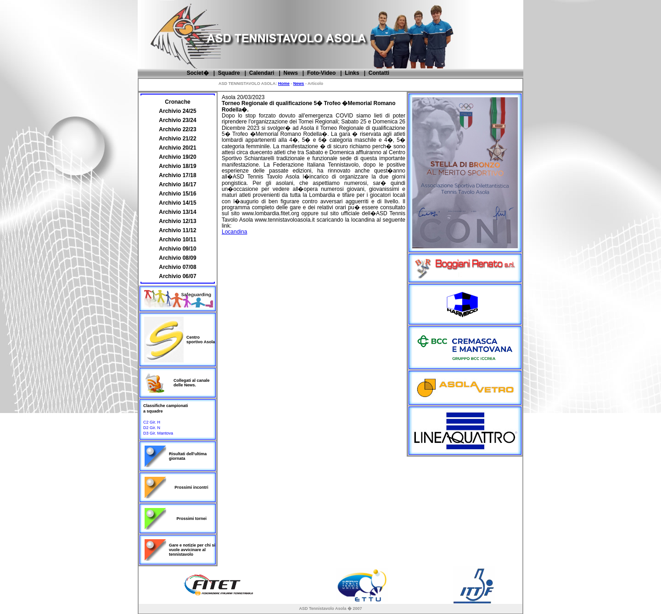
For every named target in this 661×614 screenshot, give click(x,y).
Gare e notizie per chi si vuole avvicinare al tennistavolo (192, 550)
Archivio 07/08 (177, 267)
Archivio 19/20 (177, 157)
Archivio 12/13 (177, 221)
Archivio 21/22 (177, 138)
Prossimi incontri (191, 487)
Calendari (261, 73)
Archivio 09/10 (177, 249)
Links (352, 73)
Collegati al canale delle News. (192, 382)
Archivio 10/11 (177, 239)
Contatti (379, 73)
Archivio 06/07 (177, 276)
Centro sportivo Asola (200, 339)
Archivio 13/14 (177, 212)
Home (284, 83)
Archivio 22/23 (177, 129)
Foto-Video (321, 73)
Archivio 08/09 (177, 258)
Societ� (198, 73)
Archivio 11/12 (177, 230)
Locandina (234, 232)
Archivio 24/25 (177, 111)
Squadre (229, 73)
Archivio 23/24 (177, 120)
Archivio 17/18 (177, 175)
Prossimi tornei (192, 518)
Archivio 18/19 (177, 166)
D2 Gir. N (151, 427)
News (290, 73)
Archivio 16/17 (177, 184)
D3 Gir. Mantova (158, 433)
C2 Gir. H (151, 422)
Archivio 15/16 (177, 193)
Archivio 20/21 (177, 148)
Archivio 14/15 (177, 203)
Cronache (177, 102)
